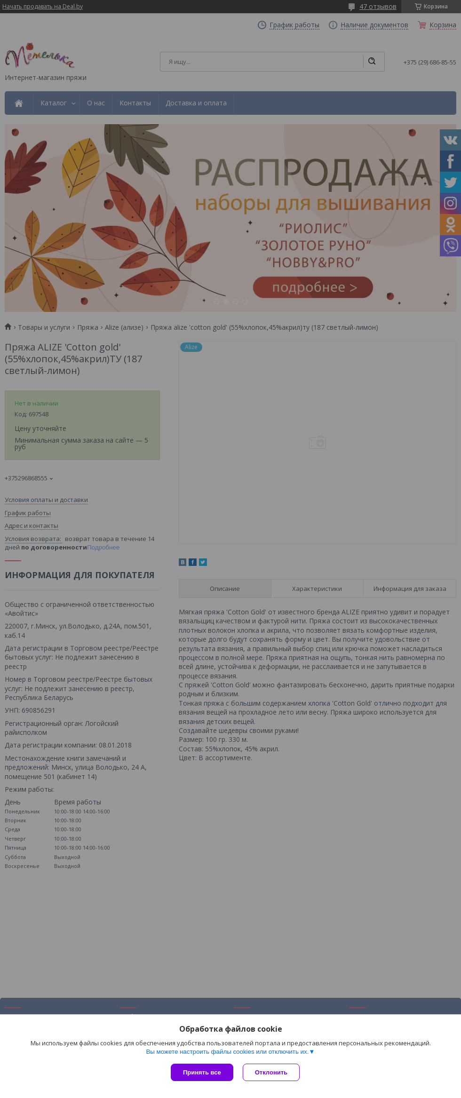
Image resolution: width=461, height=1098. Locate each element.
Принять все (202, 1072)
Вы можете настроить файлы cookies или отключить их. (227, 1051)
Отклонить (271, 1072)
